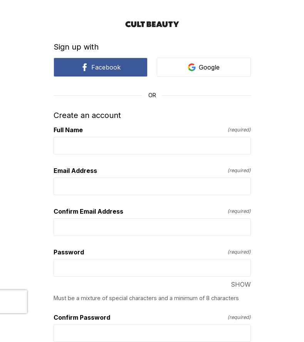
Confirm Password (152, 317)
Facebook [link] (101, 67)
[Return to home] (152, 24)
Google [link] (204, 67)
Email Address (152, 170)
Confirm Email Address (152, 211)
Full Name (152, 130)
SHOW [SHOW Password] (241, 284)
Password (152, 252)
